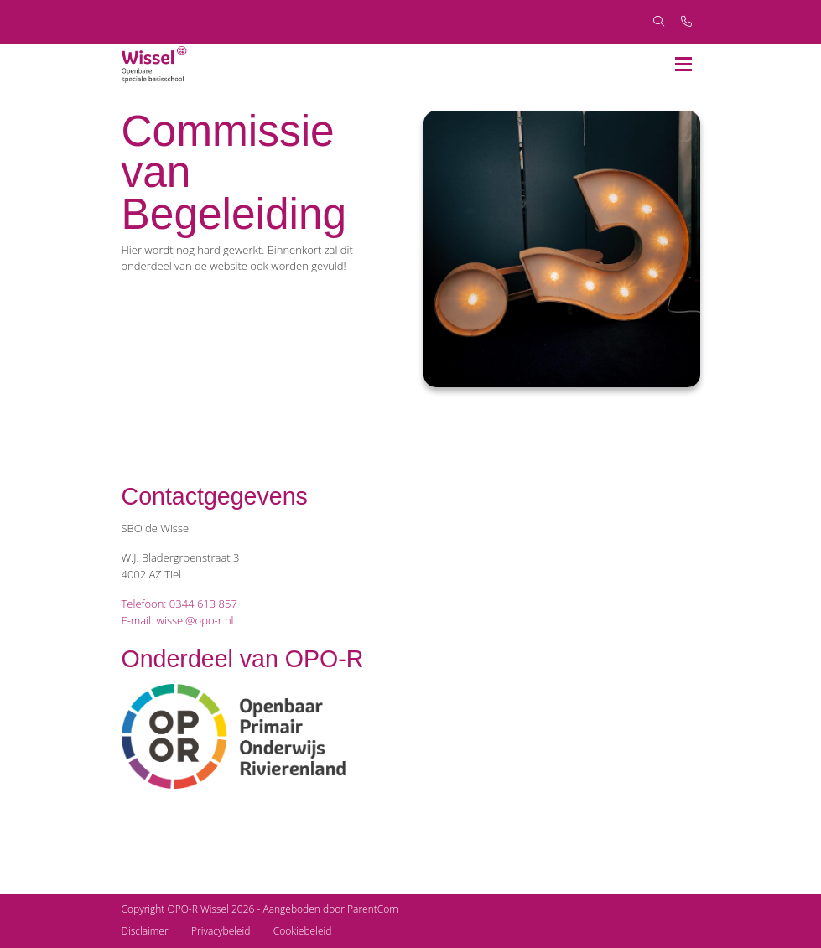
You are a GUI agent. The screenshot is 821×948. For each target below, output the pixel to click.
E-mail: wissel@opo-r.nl (178, 620)
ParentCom (372, 909)
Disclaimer (145, 931)
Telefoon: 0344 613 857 (179, 603)
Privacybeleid (220, 931)
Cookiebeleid (302, 931)
